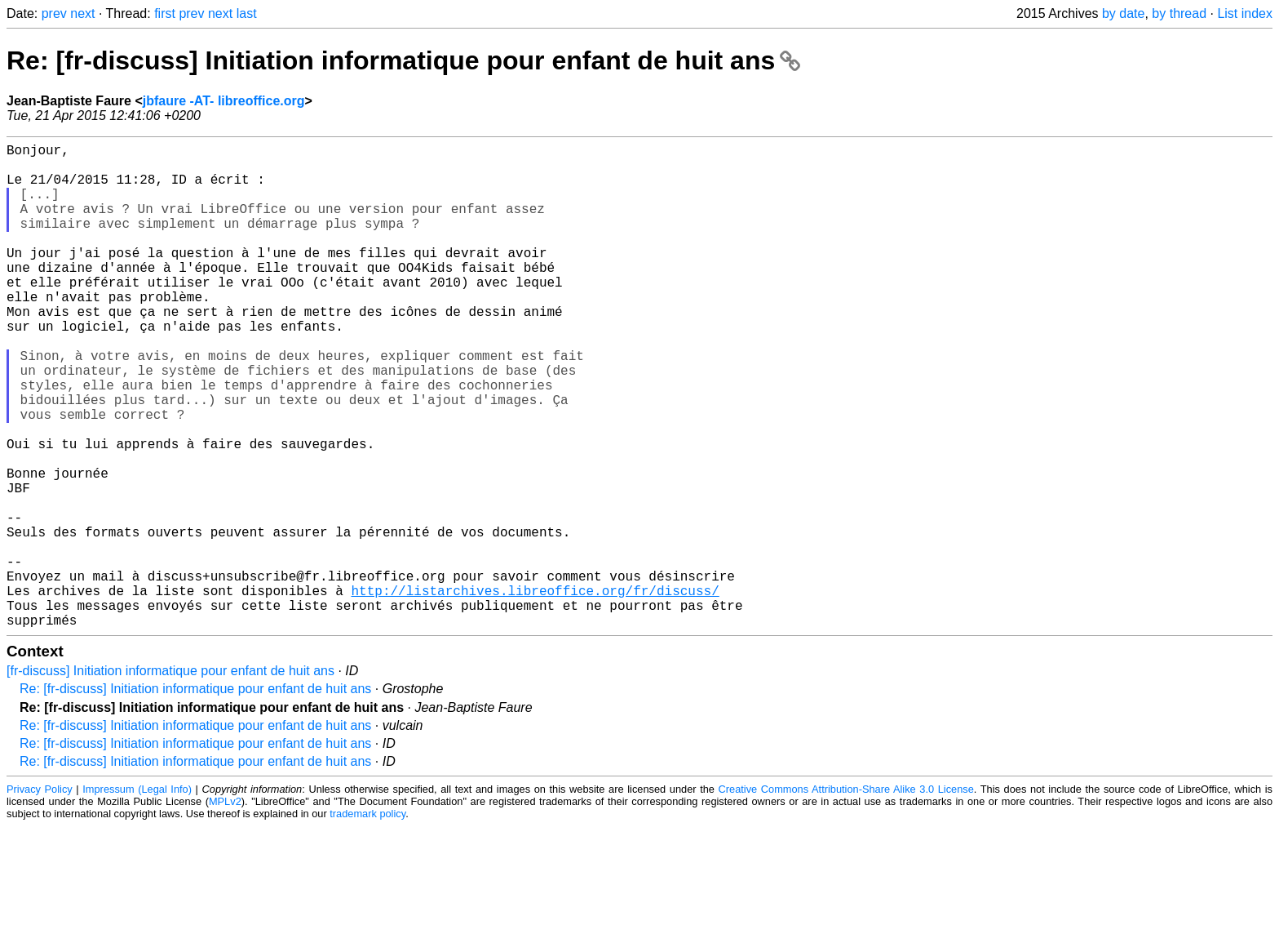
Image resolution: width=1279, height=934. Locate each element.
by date (1123, 13)
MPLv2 (225, 909)
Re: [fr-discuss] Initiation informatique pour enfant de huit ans (403, 60)
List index (1244, 13)
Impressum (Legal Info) (137, 897)
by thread (1179, 13)
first (164, 13)
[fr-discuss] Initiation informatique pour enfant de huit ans (170, 778)
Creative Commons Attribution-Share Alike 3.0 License (846, 897)
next (82, 13)
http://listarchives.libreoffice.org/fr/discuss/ (535, 691)
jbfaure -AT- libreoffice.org (224, 101)
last (247, 13)
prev (54, 13)
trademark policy (367, 921)
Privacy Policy (40, 897)
